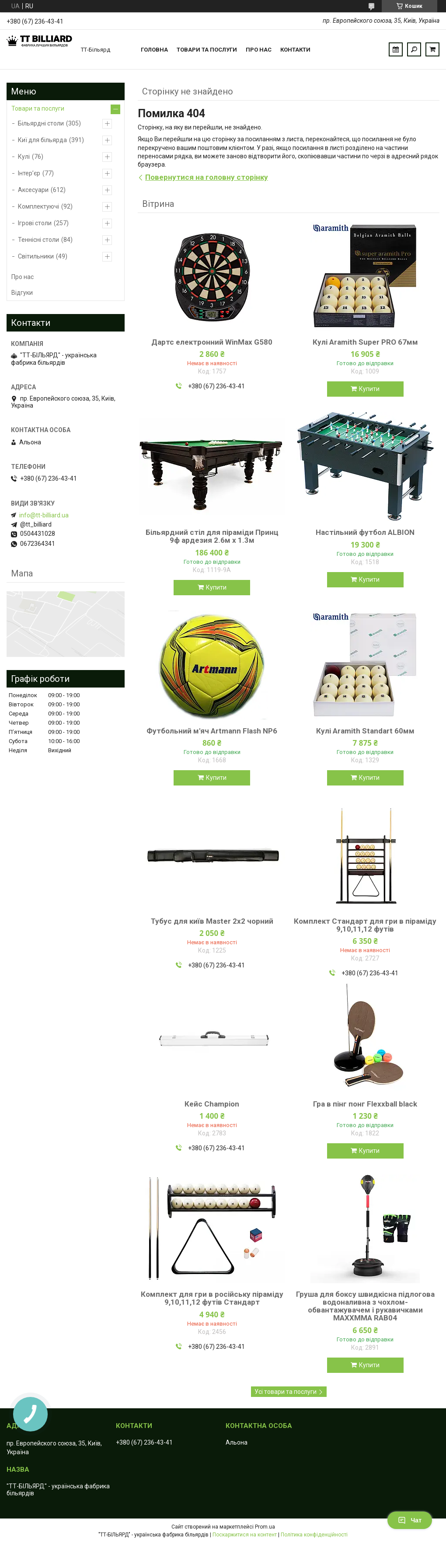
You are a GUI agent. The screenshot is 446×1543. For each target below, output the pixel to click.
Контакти (295, 49)
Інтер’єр (29, 173)
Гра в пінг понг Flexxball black (365, 1104)
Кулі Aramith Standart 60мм (365, 731)
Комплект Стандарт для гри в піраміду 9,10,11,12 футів (365, 925)
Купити (369, 388)
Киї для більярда (42, 139)
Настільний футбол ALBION (365, 532)
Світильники (36, 256)
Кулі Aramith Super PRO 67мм (365, 342)
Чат (410, 1520)
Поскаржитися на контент (245, 1535)
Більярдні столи (41, 123)
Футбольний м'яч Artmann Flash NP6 (211, 731)
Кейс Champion (212, 1104)
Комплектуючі (38, 206)
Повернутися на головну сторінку (206, 177)
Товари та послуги (207, 49)
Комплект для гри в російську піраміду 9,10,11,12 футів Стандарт (212, 1298)
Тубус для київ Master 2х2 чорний (212, 921)
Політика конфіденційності (314, 1535)
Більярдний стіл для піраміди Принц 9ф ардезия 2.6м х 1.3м (212, 536)
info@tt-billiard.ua (44, 515)
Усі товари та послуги (285, 1391)
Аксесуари (33, 189)
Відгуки (22, 292)
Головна (154, 49)
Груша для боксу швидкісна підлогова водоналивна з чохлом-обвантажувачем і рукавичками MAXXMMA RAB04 (365, 1306)
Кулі (24, 156)
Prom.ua (265, 1527)
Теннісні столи (38, 239)
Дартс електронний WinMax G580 (211, 342)
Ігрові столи (35, 223)
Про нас (259, 49)
